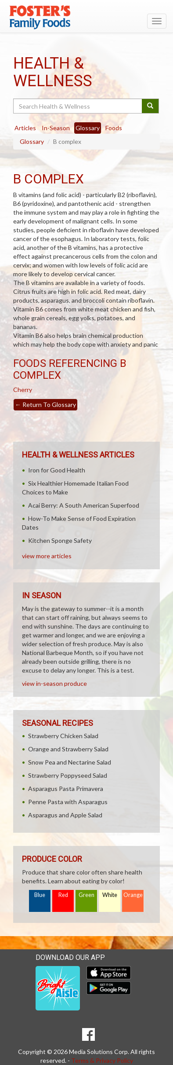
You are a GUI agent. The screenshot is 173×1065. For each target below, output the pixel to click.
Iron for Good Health (56, 470)
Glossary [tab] (88, 128)
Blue (39, 895)
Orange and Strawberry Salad (68, 749)
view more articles (47, 556)
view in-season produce (54, 683)
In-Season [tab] (56, 128)
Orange (133, 895)
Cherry (22, 389)
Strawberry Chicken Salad (63, 735)
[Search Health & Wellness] (78, 106)
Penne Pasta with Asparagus (68, 801)
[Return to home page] (86, 17)
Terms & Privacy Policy (102, 1060)
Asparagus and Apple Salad (65, 815)
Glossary (32, 141)
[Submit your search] (150, 106)
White (109, 895)
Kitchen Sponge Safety (60, 540)
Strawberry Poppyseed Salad (67, 775)
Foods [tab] (113, 128)
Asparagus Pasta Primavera (65, 788)
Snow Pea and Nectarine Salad (69, 762)
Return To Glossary (45, 404)
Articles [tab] (25, 128)
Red (63, 895)
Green (86, 895)
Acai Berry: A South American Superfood (83, 505)
